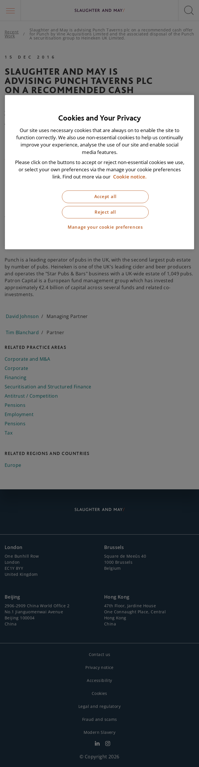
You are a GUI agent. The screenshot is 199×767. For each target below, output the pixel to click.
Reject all (105, 212)
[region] (99, 172)
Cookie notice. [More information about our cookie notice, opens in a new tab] (130, 177)
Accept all (105, 197)
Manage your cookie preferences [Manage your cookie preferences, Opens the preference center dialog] (105, 227)
